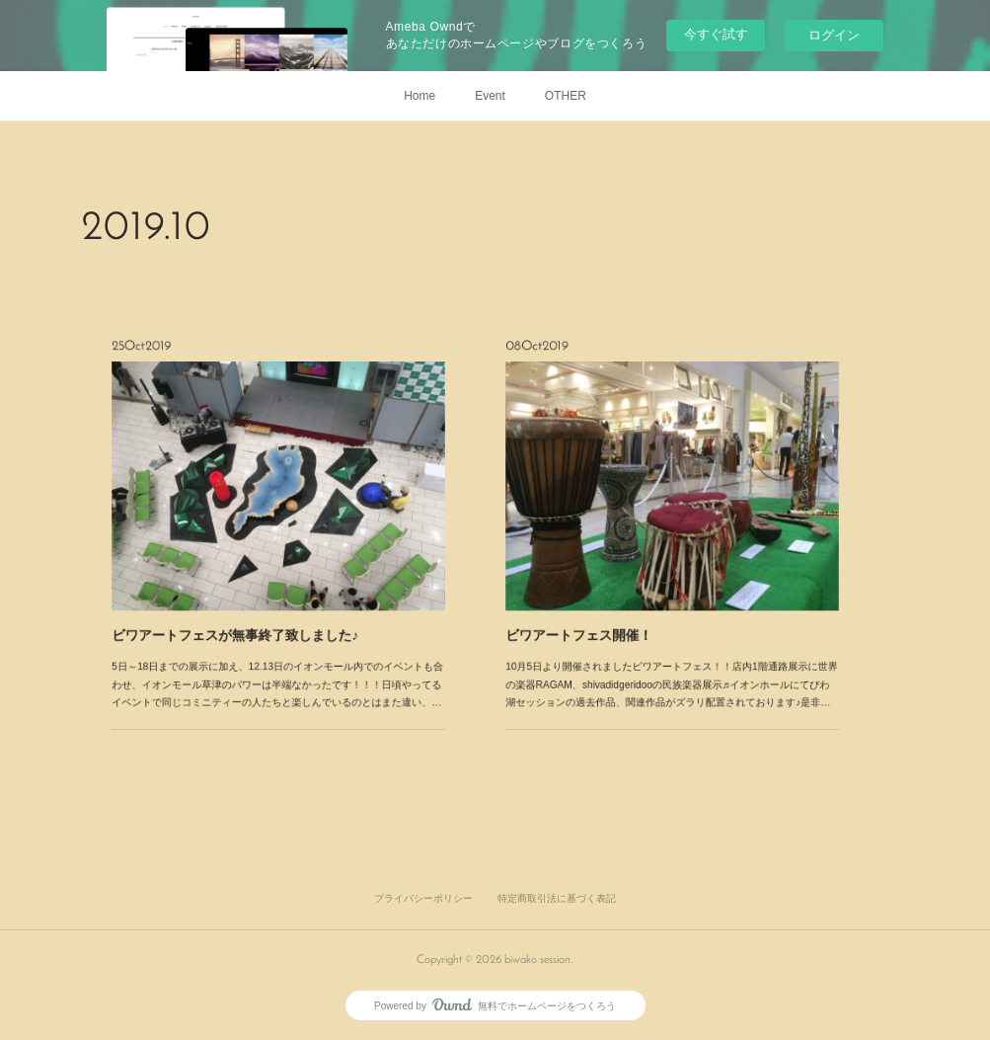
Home (419, 96)
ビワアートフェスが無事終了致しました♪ (258, 578)
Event (490, 96)
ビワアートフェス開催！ (631, 578)
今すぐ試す (716, 34)
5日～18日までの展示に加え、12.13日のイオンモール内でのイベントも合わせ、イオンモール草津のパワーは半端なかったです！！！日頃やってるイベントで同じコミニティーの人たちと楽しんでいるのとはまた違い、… (277, 600)
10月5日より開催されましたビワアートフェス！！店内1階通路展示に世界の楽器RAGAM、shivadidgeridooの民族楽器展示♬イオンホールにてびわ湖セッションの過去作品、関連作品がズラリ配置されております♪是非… (672, 600)
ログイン (834, 35)
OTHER (565, 96)
